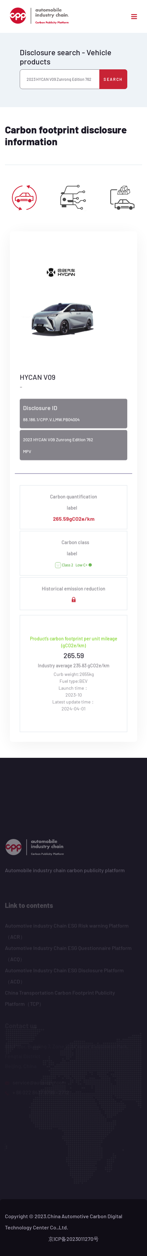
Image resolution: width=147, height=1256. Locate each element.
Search (113, 79)
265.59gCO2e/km (73, 520)
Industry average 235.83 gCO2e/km (74, 666)
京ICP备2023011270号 (73, 1239)
